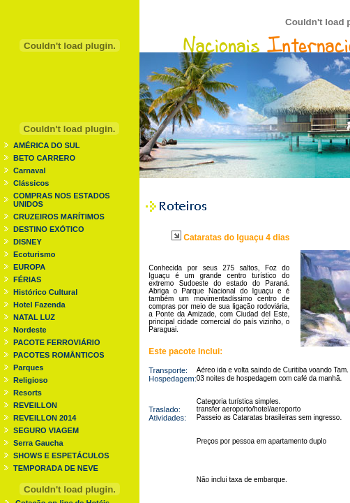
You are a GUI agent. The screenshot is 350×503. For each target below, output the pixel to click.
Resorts (27, 392)
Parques (28, 367)
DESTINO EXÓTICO (48, 229)
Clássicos (31, 183)
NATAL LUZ (34, 317)
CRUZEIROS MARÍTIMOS (59, 216)
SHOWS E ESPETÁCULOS (61, 455)
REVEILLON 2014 (44, 418)
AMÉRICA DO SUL (46, 145)
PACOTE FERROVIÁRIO (56, 342)
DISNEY (27, 242)
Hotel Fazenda (39, 304)
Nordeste (30, 330)
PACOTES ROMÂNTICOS (59, 355)
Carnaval (29, 170)
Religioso (30, 380)
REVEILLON (35, 405)
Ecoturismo (34, 254)
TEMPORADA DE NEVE (55, 468)
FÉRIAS (27, 279)
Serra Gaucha (38, 443)
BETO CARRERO (44, 158)
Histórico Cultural (45, 292)
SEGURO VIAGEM (46, 430)
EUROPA (29, 267)
